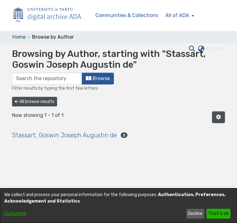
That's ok (218, 213)
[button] (218, 117)
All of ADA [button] (177, 15)
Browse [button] (98, 78)
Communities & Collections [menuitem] (126, 15)
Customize (15, 213)
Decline (195, 213)
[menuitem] (179, 15)
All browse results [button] (34, 101)
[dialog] (118, 205)
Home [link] (19, 37)
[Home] (50, 15)
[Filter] (47, 78)
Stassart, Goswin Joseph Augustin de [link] (64, 135)
